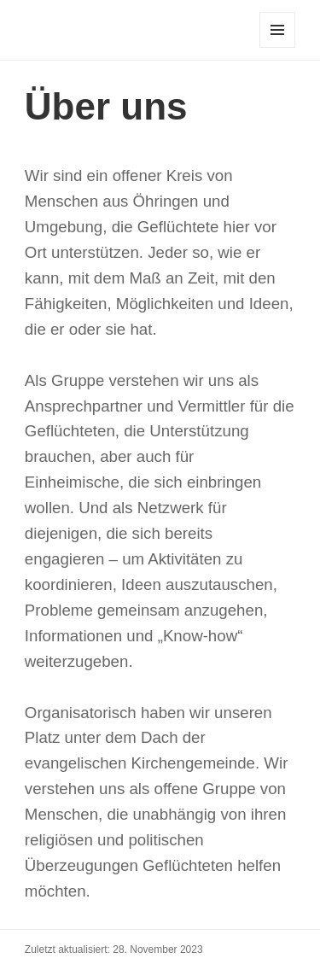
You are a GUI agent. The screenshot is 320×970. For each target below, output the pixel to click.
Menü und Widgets (277, 47)
